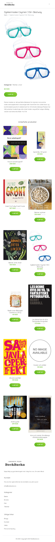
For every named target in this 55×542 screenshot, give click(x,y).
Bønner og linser (39, 212)
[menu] (49, 4)
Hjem (5, 15)
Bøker (6, 496)
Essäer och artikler (40, 365)
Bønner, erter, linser (15, 263)
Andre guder (15, 422)
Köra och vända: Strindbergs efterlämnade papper (40, 436)
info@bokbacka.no (10, 486)
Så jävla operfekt (15, 378)
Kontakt (6, 522)
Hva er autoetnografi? (15, 162)
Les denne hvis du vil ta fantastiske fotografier (40, 320)
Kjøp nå (10, 94)
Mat (5, 503)
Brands (6, 500)
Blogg (6, 518)
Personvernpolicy (9, 529)
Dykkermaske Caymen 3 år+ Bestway (39, 266)
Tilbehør (15, 85)
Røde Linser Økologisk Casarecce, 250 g (15, 311)
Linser (20, 85)
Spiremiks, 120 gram (40, 152)
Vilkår (6, 525)
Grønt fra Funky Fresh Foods (15, 206)
